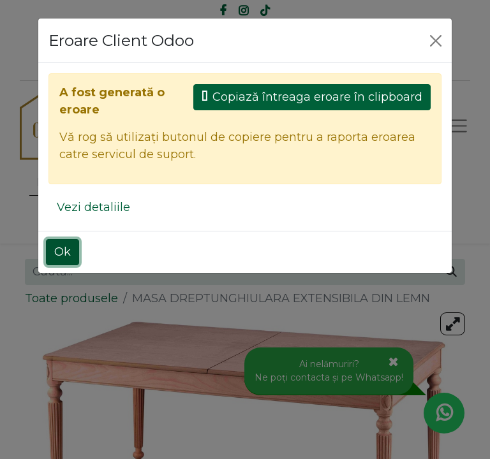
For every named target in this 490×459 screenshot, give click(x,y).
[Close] (436, 41)
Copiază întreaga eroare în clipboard (312, 97)
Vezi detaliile (93, 207)
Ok (62, 252)
